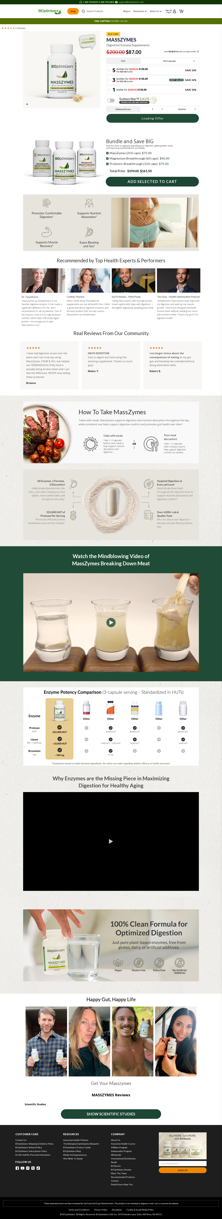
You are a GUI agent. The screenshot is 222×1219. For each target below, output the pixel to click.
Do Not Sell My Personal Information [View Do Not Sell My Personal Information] (32, 1154)
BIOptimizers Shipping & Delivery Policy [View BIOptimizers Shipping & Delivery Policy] (34, 1143)
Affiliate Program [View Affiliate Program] (119, 1147)
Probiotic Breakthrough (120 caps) (139, 164)
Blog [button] (126, 11)
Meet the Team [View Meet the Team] (119, 1173)
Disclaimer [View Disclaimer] (117, 1209)
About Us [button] (156, 11)
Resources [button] (140, 11)
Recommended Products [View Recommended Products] (123, 1177)
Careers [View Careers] (115, 1180)
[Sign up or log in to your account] (171, 11)
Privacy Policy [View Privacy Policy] (100, 1209)
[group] (61, 69)
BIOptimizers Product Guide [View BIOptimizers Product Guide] (77, 1147)
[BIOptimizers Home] (50, 11)
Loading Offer (153, 118)
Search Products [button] (92, 11)
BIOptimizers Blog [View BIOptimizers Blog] (72, 1151)
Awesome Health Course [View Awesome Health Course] (123, 1143)
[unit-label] (182, 109)
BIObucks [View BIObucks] (116, 1166)
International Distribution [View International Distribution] (123, 1158)
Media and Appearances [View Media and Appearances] (75, 1154)
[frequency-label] (152, 109)
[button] (181, 11)
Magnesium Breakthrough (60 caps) (139, 158)
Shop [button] (73, 11)
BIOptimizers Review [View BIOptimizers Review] (121, 1169)
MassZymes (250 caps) (130, 153)
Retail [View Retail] (114, 1162)
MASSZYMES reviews (111, 1094)
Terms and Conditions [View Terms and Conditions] (79, 1209)
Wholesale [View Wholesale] (116, 1154)
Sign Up (183, 1170)
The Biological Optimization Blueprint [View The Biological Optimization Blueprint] (81, 1143)
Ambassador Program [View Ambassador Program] (121, 1151)
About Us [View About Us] (115, 1140)
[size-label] (169, 61)
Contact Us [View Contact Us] (21, 1140)
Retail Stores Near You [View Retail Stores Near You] (122, 1184)
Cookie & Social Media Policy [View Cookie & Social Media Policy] (140, 1209)
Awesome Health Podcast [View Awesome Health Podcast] (75, 1140)
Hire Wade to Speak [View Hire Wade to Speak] (73, 1158)
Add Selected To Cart (152, 181)
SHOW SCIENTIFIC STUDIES (111, 1114)
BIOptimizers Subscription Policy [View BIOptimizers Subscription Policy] (31, 1151)
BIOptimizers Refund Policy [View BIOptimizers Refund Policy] (28, 1147)
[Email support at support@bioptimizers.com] (129, 2)
